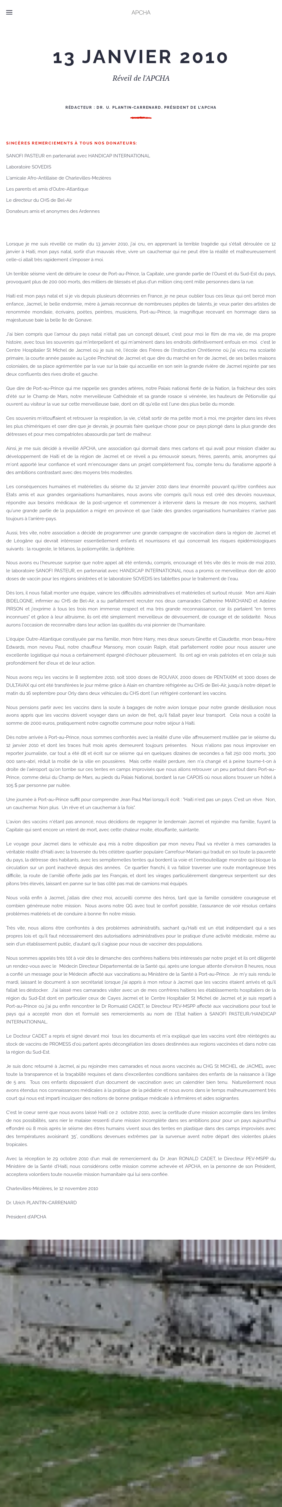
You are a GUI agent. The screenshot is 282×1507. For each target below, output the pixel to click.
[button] (9, 12)
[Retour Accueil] (141, 12)
